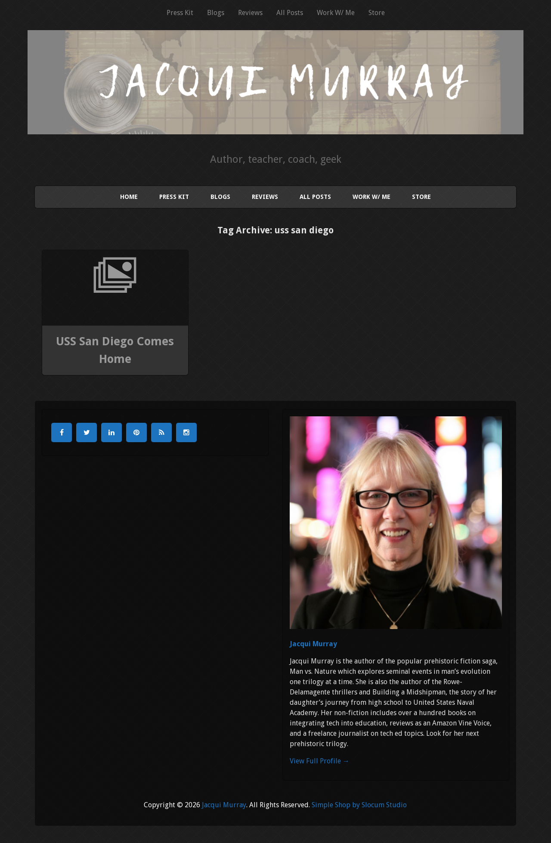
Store (376, 13)
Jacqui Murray (313, 644)
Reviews (250, 13)
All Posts (289, 13)
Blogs (215, 13)
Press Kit (180, 13)
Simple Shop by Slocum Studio (359, 805)
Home (129, 196)
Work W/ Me (336, 13)
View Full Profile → (320, 761)
